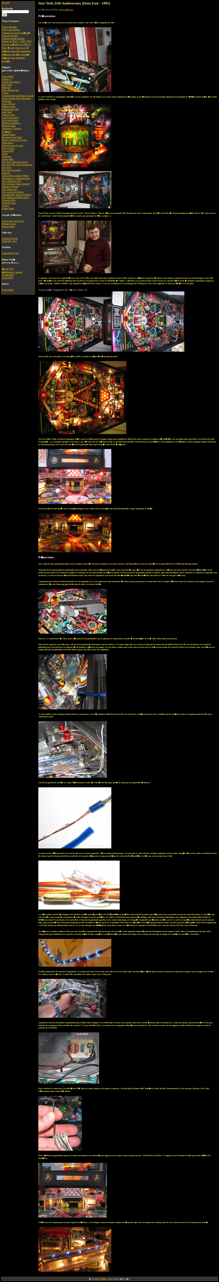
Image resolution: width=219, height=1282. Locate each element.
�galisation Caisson (12, 272)
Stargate (6, 173)
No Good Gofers (10, 120)
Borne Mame (8, 226)
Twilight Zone (9, 203)
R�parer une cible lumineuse (16, 51)
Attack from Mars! (11, 82)
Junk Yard (7, 112)
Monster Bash (9, 126)
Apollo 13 (7, 79)
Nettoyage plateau (11, 29)
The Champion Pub (11, 181)
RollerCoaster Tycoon (12, 145)
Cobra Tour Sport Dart (13, 221)
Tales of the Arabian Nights (15, 175)
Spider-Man (8, 159)
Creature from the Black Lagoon (18, 95)
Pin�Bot (6, 131)
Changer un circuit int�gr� (16, 33)
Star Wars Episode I (11, 170)
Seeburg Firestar (10, 238)
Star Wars (6, 167)
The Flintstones (9, 189)
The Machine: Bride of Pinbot (16, 195)
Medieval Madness (11, 123)
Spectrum (6, 156)
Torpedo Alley (9, 200)
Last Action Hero (10, 117)
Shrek (5, 153)
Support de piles (10, 36)
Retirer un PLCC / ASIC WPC (17, 41)
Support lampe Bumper (13, 38)
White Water (8, 208)
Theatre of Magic (10, 186)
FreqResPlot (8, 275)
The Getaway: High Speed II (16, 184)
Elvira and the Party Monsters (16, 98)
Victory (5, 205)
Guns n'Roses (8, 104)
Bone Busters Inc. (10, 90)
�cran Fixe (8, 269)
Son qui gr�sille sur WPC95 (16, 44)
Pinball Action (9, 224)
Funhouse (6, 101)
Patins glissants (9, 27)
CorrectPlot (7, 278)
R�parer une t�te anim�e (16, 54)
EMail (103, 1279)
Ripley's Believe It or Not (14, 140)
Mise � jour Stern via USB (15, 48)
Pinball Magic (9, 134)
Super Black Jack (10, 253)
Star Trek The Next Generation (17, 164)
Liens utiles (7, 290)
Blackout (6, 87)
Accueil (6, 2)
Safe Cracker (8, 148)
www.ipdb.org (66, 9)
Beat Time (7, 84)
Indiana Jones (8, 106)
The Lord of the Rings (13, 192)
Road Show (7, 143)
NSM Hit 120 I (9, 241)
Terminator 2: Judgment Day (16, 178)
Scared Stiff (8, 151)
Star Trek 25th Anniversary (15, 162)
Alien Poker (8, 76)
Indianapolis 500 (10, 109)
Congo (5, 93)
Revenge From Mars (12, 137)
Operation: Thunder (11, 128)
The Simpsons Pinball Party (15, 197)
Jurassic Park (8, 115)
